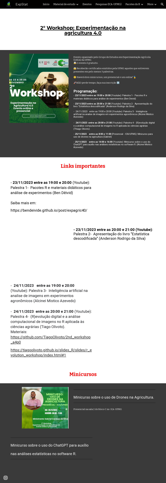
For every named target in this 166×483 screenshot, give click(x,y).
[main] (83, 29)
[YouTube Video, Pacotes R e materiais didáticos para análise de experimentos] (127, 199)
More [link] (150, 4)
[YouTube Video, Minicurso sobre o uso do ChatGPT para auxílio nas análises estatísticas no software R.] (127, 457)
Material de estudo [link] (64, 4)
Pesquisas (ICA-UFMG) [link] (109, 4)
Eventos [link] (87, 4)
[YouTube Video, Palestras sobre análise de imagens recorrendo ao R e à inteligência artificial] (127, 303)
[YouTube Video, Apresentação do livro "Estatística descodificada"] (39, 250)
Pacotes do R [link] (133, 4)
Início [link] (46, 4)
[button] (162, 4)
